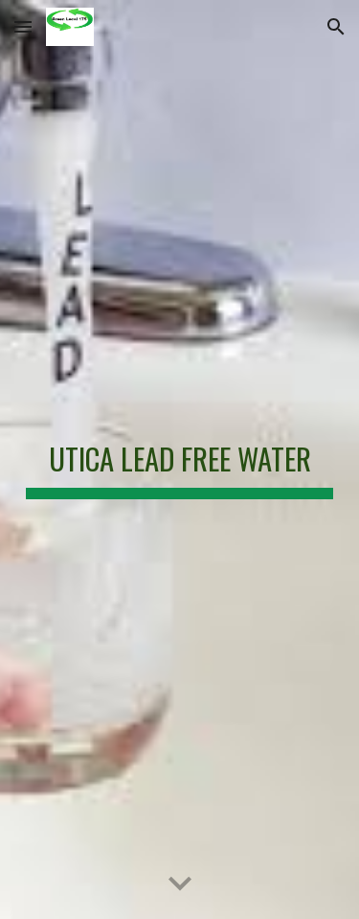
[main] (180, 459)
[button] (23, 26)
